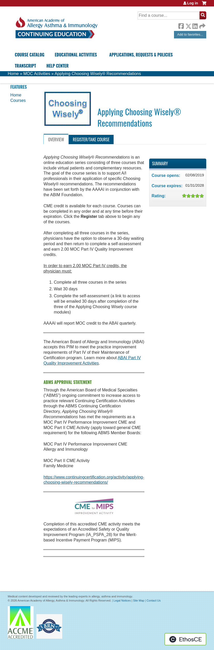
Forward (201, 25)
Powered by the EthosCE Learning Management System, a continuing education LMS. (185, 639)
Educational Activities (76, 55)
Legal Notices (122, 600)
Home (13, 73)
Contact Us (154, 600)
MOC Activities (36, 73)
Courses (18, 100)
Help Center (57, 66)
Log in (192, 3)
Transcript (25, 66)
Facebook (181, 25)
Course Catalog (29, 55)
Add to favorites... (190, 34)
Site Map (138, 600)
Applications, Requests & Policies (141, 55)
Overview (56, 139)
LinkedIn (194, 25)
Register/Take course (91, 139)
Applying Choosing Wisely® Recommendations (97, 73)
